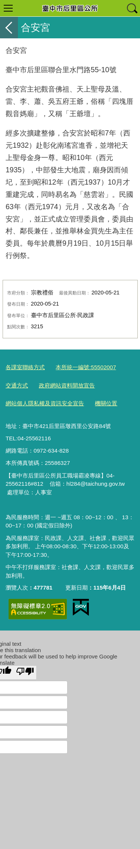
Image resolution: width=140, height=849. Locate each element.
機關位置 (106, 403)
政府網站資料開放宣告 (67, 385)
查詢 (132, 8)
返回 (9, 27)
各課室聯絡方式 (25, 367)
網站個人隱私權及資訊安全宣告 (45, 403)
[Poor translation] (25, 672)
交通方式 (17, 385)
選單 (8, 8)
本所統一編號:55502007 (86, 367)
